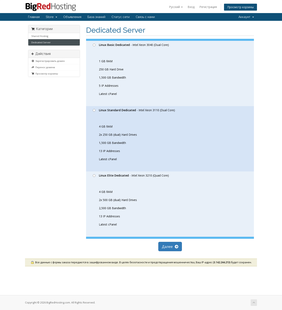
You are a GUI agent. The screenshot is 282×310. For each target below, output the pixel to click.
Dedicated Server (41, 42)
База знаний (96, 17)
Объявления (72, 17)
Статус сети (120, 17)
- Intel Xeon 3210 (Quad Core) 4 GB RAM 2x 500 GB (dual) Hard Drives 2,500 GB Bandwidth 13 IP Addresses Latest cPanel (131, 199)
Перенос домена (43, 67)
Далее (170, 246)
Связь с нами (145, 17)
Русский (176, 7)
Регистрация (208, 7)
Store (51, 17)
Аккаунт (246, 17)
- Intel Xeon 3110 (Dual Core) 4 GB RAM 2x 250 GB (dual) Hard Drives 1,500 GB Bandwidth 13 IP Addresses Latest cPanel (134, 134)
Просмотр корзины (240, 7)
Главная (34, 17)
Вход (191, 7)
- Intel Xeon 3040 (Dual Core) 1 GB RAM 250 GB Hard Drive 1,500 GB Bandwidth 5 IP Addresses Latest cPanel (131, 69)
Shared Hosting (39, 36)
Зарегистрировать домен (48, 60)
